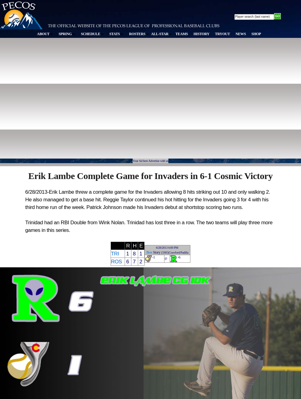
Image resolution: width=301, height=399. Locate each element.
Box (149, 252)
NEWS (241, 34)
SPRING (67, 34)
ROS (116, 262)
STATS (116, 34)
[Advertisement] (57, 101)
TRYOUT (222, 34)
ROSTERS (139, 34)
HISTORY (201, 34)
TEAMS (181, 34)
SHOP (256, 34)
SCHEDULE (92, 34)
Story (156, 252)
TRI (115, 254)
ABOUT (45, 34)
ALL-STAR (161, 34)
